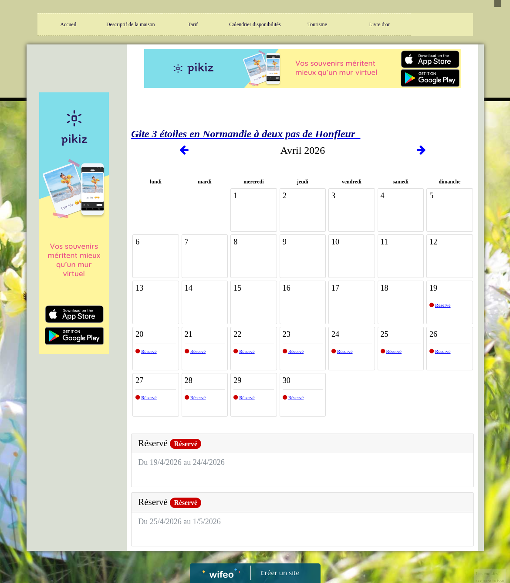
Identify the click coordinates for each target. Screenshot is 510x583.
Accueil (68, 24)
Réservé (442, 305)
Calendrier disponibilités (254, 24)
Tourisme (317, 24)
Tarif (193, 24)
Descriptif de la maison (130, 24)
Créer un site (279, 572)
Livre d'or (379, 24)
